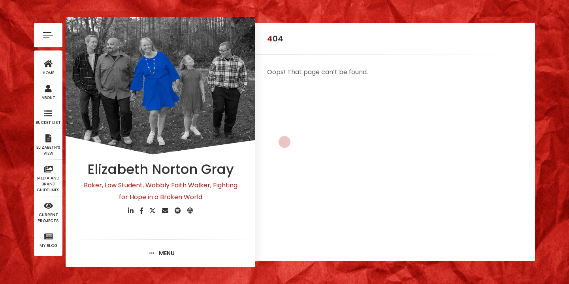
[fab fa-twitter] (152, 211)
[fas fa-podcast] (190, 211)
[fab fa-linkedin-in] (131, 211)
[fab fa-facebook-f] (141, 211)
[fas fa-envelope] (165, 211)
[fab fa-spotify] (178, 211)
